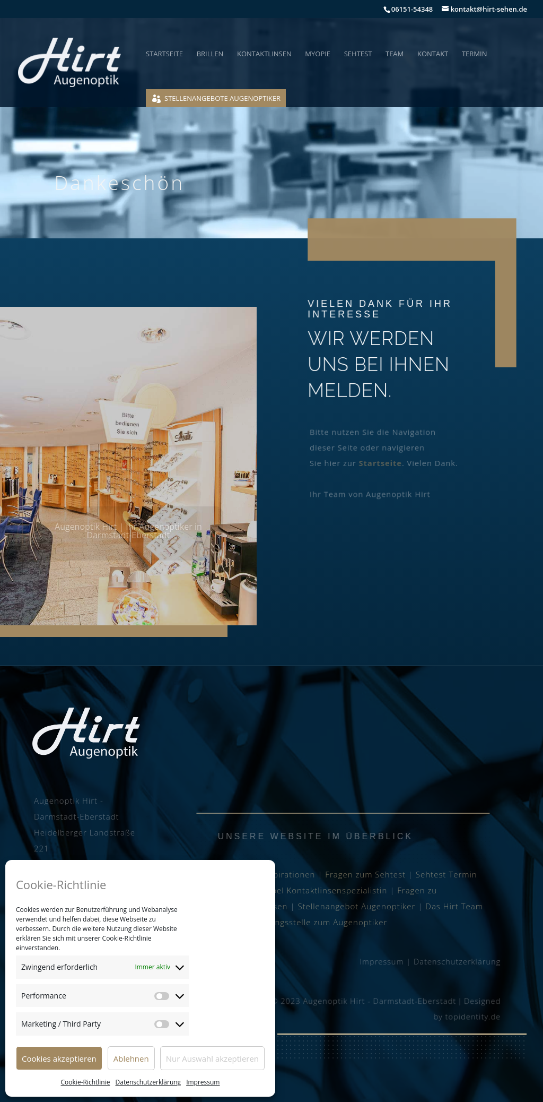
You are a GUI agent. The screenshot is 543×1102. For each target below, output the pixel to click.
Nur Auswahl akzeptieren (212, 1058)
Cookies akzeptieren (59, 1058)
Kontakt (432, 54)
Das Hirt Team (454, 906)
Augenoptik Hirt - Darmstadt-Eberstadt (379, 1001)
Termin (474, 54)
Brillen (210, 54)
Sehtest (358, 54)
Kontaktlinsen (264, 54)
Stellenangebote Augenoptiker (222, 98)
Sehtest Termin (446, 874)
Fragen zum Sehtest (365, 874)
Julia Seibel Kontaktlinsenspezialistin (313, 890)
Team (395, 54)
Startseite (164, 54)
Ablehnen (131, 1058)
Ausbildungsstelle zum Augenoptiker (313, 922)
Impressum (203, 1082)
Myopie (317, 54)
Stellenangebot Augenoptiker (356, 906)
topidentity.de (471, 1016)
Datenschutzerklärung (148, 1082)
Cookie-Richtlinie (85, 1082)
